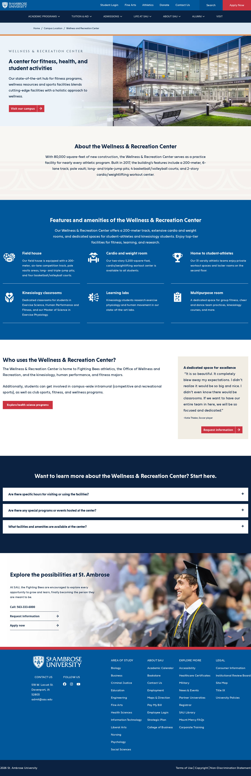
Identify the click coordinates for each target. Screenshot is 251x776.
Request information (25, 616)
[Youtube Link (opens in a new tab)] (78, 685)
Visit (219, 16)
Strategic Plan (156, 719)
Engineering (119, 697)
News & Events (189, 690)
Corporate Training (191, 727)
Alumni (198, 16)
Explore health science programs (28, 405)
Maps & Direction (158, 697)
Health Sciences (121, 712)
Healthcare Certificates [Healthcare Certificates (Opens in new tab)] (194, 675)
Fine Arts (130, 5)
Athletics (147, 5)
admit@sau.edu (41, 699)
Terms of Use (184, 768)
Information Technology (126, 719)
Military (184, 683)
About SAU (171, 16)
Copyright (201, 768)
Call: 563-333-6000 (22, 607)
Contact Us (183, 5)
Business (116, 675)
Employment (155, 690)
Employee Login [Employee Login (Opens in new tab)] (158, 712)
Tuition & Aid (81, 16)
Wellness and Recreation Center (82, 28)
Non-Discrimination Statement (230, 768)
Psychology (118, 742)
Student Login (109, 5)
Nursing (116, 734)
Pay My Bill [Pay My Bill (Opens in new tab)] (154, 705)
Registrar (185, 705)
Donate (164, 5)
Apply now (17, 625)
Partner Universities (192, 697)
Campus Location (53, 28)
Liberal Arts (118, 727)
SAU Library (187, 712)
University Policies (228, 697)
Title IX (220, 690)
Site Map (222, 683)
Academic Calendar (160, 668)
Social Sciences (121, 749)
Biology (116, 668)
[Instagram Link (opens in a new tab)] (71, 685)
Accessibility (187, 668)
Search (211, 5)
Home (36, 28)
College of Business (160, 727)
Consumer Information (230, 668)
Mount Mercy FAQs (191, 719)
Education (117, 690)
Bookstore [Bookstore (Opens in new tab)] (154, 675)
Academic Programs (43, 16)
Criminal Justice (121, 683)
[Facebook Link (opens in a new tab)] (64, 685)
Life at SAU (142, 16)
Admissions (112, 16)
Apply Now (237, 5)
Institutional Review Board (233, 675)
